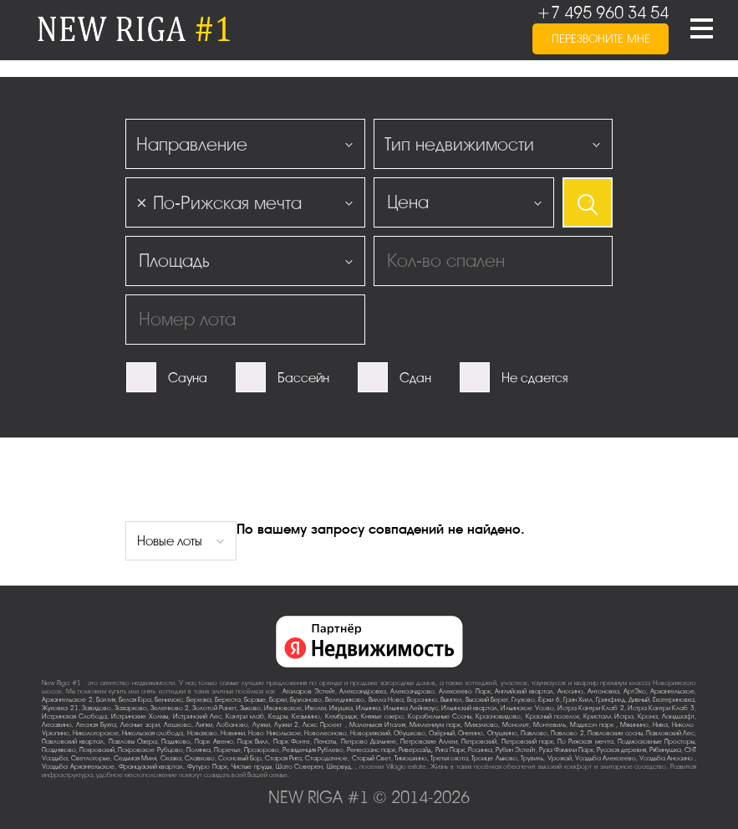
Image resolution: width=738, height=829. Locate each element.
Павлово (534, 733)
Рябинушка (665, 750)
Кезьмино (306, 716)
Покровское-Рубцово (150, 750)
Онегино (470, 733)
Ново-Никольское (274, 733)
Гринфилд (610, 700)
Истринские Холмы (139, 716)
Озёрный (442, 733)
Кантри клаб (245, 716)
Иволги (315, 708)
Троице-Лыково (494, 758)
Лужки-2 (286, 725)
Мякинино (634, 725)
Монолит (515, 725)
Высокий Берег (487, 700)
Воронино (422, 700)
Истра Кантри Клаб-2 (590, 708)
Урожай (559, 758)
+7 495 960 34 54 (603, 13)
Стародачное (326, 758)
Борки (278, 700)
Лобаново (232, 725)
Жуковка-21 (60, 708)
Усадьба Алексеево (605, 758)
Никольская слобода (152, 733)
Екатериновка (674, 700)
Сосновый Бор (240, 758)
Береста (228, 700)
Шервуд (339, 766)
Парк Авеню (213, 741)
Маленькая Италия (377, 725)
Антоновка (603, 691)
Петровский (478, 741)
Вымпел (451, 700)
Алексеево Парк (464, 691)
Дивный (639, 700)
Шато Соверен (299, 766)
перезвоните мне (601, 39)
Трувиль (532, 758)
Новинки (233, 733)
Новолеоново (325, 733)
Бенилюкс (169, 700)
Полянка (198, 750)
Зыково (250, 708)
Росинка (480, 750)
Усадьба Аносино (667, 758)
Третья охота (449, 758)
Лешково (177, 725)
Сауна (187, 378)
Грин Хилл (578, 700)
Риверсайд (415, 750)
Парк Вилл (252, 741)
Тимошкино (410, 758)
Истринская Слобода (74, 716)
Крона (648, 716)
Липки (204, 725)
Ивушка (341, 708)
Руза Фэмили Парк (566, 750)
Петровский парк (527, 741)
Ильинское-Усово (527, 708)
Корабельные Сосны (439, 716)
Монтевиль (549, 725)
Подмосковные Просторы (656, 741)
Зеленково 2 (169, 708)
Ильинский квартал (469, 708)
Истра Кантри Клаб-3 (661, 708)
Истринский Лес (197, 716)
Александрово (412, 691)
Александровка (362, 691)
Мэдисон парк (593, 725)
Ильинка (368, 708)
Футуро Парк (207, 766)
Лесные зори (140, 725)
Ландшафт (678, 716)
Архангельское (672, 691)
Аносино (570, 691)
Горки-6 (549, 700)
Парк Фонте (291, 741)
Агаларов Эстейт (308, 691)
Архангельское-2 (67, 700)
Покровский (97, 750)
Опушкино (502, 733)
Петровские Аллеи (428, 741)
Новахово (202, 733)
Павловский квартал (73, 741)
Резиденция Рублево (313, 750)
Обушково (409, 733)
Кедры (278, 716)
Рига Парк (450, 750)
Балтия (105, 700)
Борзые (255, 700)
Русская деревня (621, 750)
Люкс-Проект (323, 725)
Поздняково (59, 750)
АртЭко (634, 691)
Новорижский (370, 733)
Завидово (96, 708)
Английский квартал (524, 691)
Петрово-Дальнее (368, 741)
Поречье (227, 750)
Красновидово (498, 716)
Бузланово (306, 700)
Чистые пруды (252, 766)
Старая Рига (283, 758)
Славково (200, 758)
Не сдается (534, 378)
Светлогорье (90, 758)
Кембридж (341, 716)
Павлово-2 (567, 733)
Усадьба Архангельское (78, 766)
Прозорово (261, 750)
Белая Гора (135, 700)
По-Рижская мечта (585, 741)
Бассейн (303, 378)
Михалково (481, 725)
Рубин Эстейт (516, 750)
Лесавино (57, 725)
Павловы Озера (133, 741)
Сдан (415, 378)
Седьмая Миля (135, 758)
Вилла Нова (386, 700)
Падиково (176, 741)
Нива (660, 725)
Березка (198, 700)
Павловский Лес (670, 733)
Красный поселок (552, 716)
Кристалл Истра (608, 716)
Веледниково (344, 700)
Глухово (523, 700)
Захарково (131, 708)
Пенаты (325, 741)
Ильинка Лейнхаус (411, 708)
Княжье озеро (382, 716)
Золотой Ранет (214, 708)
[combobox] (245, 144)
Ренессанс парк (371, 750)
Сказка (170, 758)
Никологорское (96, 733)
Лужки (261, 725)
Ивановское (283, 708)
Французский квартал (151, 766)
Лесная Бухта (96, 725)
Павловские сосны (615, 733)
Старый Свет (371, 758)
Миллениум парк (435, 725)
